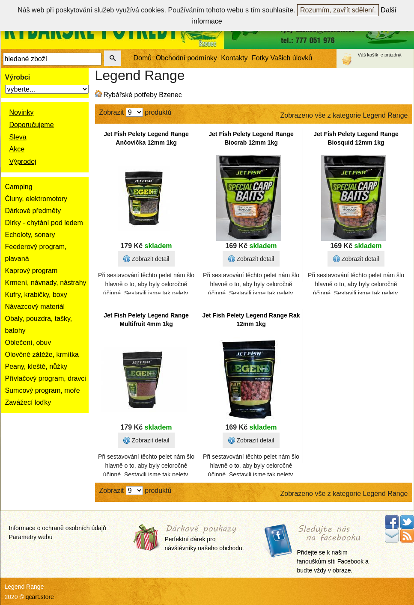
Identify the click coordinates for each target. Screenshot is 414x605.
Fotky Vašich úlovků (282, 58)
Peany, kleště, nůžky (36, 366)
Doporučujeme (31, 124)
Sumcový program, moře (42, 390)
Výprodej (22, 161)
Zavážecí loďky (28, 402)
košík (372, 54)
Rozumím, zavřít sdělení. (338, 10)
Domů (143, 58)
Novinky (21, 112)
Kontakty (234, 58)
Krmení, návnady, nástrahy (45, 282)
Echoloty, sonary (30, 234)
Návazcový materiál (35, 306)
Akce (17, 149)
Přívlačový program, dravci (45, 378)
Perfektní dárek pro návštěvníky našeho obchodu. (204, 538)
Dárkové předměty (33, 210)
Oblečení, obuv (28, 342)
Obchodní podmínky (186, 58)
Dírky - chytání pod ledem (44, 222)
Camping (19, 186)
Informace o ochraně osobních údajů (57, 528)
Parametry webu (31, 537)
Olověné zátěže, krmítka (42, 354)
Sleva (18, 137)
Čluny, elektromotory (36, 198)
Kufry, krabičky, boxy (36, 294)
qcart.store (40, 596)
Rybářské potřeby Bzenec (143, 94)
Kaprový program (31, 270)
